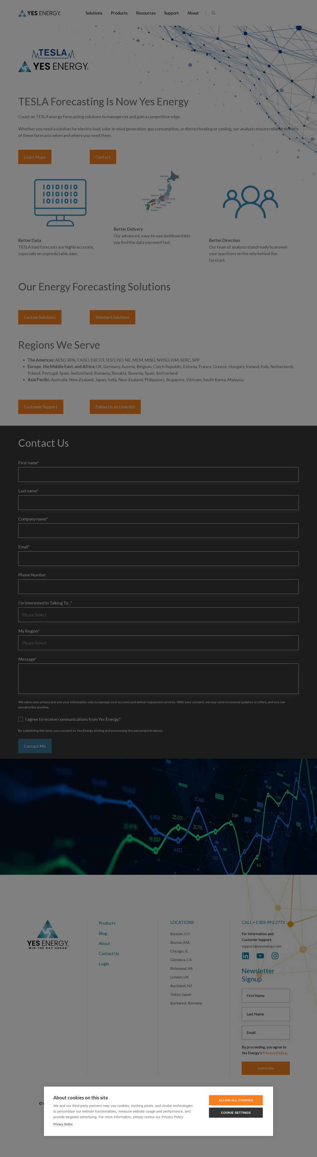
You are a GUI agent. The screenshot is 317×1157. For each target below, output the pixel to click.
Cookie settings (236, 1112)
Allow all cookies (236, 1100)
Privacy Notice (63, 1124)
